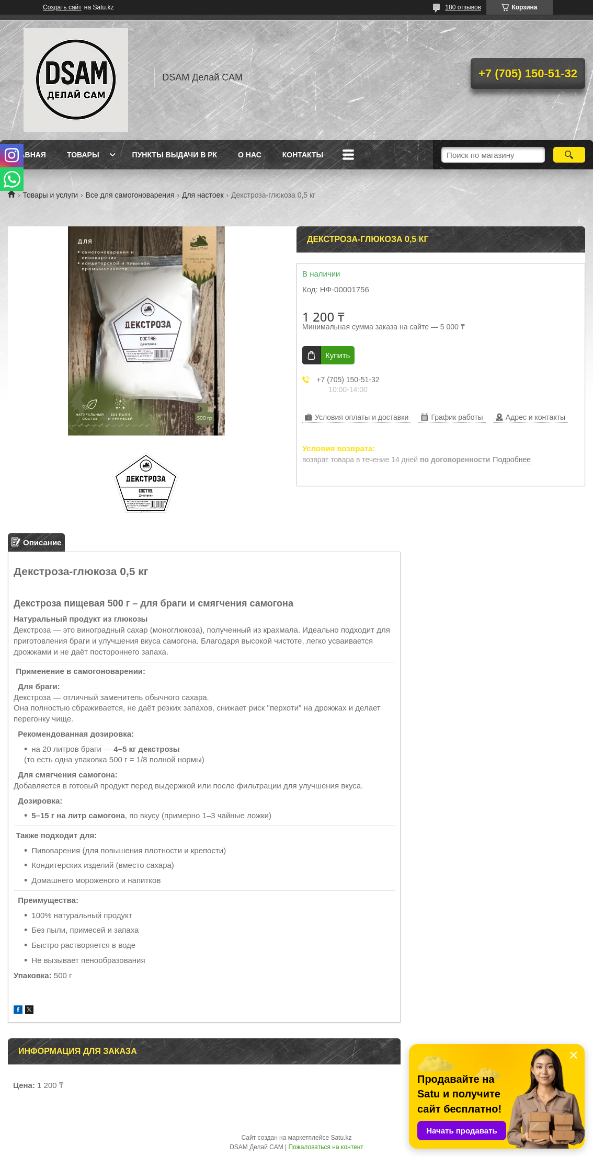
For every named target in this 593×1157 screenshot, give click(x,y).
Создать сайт (62, 7)
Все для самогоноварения (130, 195)
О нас (249, 155)
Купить (337, 355)
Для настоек (203, 195)
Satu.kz (340, 1137)
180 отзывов (463, 7)
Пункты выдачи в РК (174, 155)
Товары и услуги (50, 195)
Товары (83, 155)
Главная (28, 155)
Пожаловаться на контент (325, 1147)
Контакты (302, 155)
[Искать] (569, 155)
